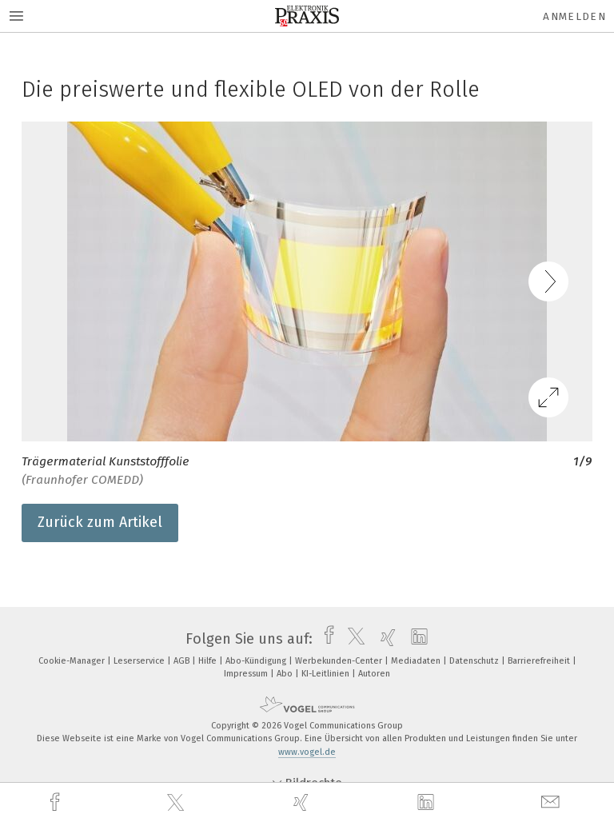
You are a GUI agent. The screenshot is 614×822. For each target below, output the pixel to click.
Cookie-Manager (72, 661)
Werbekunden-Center (340, 661)
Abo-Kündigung (257, 661)
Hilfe (208, 661)
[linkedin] (428, 802)
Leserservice (140, 661)
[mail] (552, 802)
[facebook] (56, 802)
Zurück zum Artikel (100, 522)
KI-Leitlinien (326, 673)
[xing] (303, 802)
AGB (182, 661)
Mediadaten (417, 661)
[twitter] (177, 803)
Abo (286, 673)
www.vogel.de (307, 752)
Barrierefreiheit (540, 661)
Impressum (247, 673)
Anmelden (574, 16)
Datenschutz (475, 661)
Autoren (374, 673)
